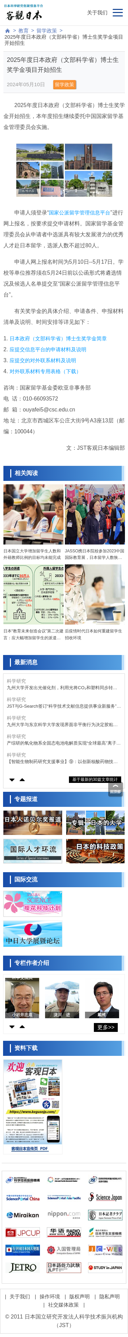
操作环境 (50, 1296)
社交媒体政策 (63, 1305)
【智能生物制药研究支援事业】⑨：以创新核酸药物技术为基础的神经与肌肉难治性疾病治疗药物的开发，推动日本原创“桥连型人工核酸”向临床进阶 (62, 762)
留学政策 (47, 31)
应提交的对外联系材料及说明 (43, 360)
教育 (23, 31)
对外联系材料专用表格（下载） (45, 371)
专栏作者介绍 (31, 963)
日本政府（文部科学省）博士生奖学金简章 (58, 338)
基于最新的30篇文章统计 (95, 779)
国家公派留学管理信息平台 (79, 212)
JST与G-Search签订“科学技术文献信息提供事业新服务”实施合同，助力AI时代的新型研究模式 (64, 706)
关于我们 (97, 12)
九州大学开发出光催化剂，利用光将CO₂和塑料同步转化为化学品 (62, 688)
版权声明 (79, 1296)
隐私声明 (109, 1296)
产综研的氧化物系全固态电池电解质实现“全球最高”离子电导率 (64, 743)
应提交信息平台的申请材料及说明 (48, 349)
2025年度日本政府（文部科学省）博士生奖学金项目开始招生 (63, 40)
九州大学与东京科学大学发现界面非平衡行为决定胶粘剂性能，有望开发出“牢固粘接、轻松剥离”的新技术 (62, 725)
